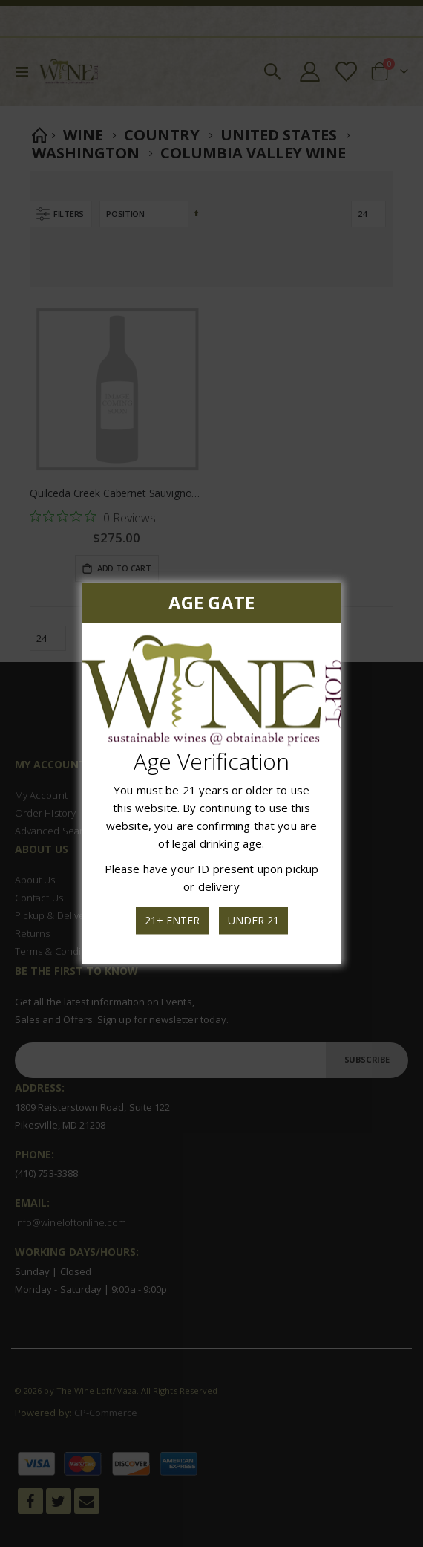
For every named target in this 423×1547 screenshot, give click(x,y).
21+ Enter (172, 919)
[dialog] (211, 773)
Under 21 (252, 919)
